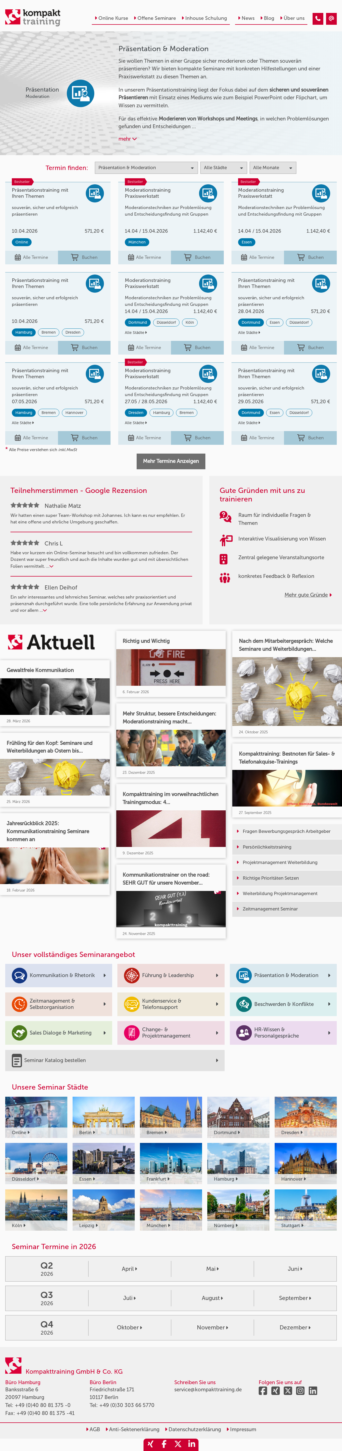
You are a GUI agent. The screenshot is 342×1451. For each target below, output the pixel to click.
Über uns (292, 18)
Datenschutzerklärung (193, 1429)
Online (21, 242)
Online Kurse (111, 18)
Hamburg (23, 332)
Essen (247, 242)
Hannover (74, 412)
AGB (93, 1429)
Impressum (241, 1429)
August (212, 1297)
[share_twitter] (178, 1445)
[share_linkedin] (191, 1445)
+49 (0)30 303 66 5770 (127, 1405)
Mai (212, 1268)
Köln (190, 322)
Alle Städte (136, 332)
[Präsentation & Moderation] (318, 19)
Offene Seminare (155, 18)
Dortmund (137, 322)
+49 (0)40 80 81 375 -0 (43, 1405)
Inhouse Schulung (204, 18)
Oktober (129, 1327)
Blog (267, 18)
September (295, 1297)
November (212, 1327)
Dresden (73, 332)
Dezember (295, 1327)
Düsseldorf (166, 322)
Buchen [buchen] (84, 257)
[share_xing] (150, 1445)
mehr (127, 139)
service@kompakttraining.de (208, 1389)
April (129, 1268)
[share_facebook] (164, 1445)
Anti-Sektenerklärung (132, 1429)
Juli (129, 1297)
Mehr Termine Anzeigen (171, 461)
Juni (295, 1268)
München (137, 242)
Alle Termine (31, 257)
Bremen (49, 332)
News (246, 18)
